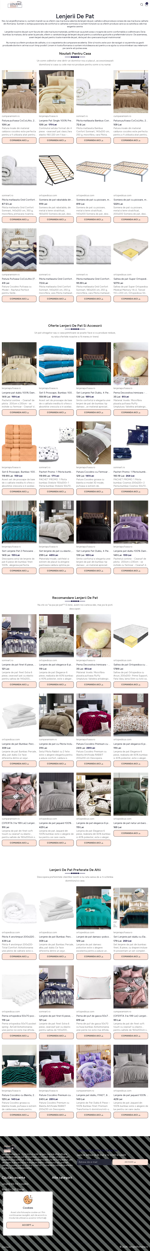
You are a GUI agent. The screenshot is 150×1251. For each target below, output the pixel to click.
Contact (6, 1247)
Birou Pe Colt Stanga (13, 1189)
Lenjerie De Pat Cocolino (15, 1184)
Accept (28, 1225)
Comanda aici (19, 140)
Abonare (130, 1162)
